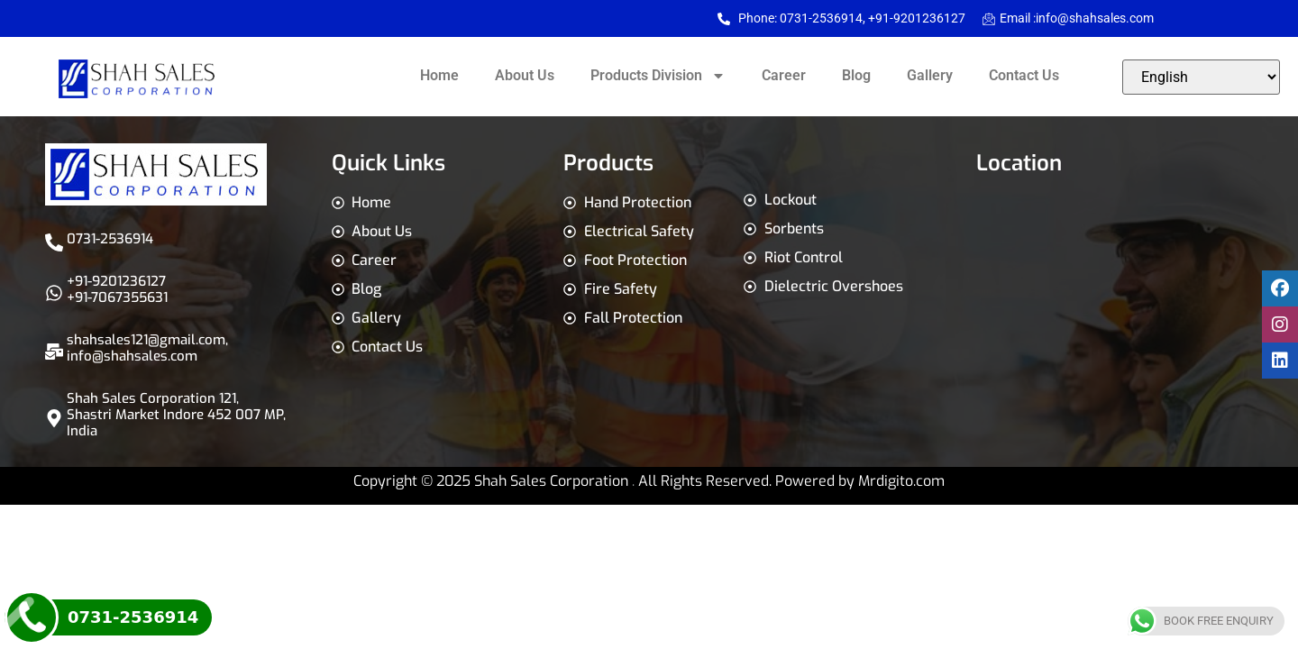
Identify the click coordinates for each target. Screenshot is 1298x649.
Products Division (658, 75)
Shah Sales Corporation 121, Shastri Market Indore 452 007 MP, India (176, 414)
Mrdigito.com (901, 480)
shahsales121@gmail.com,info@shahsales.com (147, 348)
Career (784, 75)
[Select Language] (1201, 77)
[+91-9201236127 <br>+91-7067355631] (54, 293)
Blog (856, 75)
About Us (524, 75)
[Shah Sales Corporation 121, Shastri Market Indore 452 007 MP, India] (54, 418)
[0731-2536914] (54, 242)
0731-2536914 (110, 239)
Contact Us (1024, 75)
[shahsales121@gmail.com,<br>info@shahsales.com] (54, 352)
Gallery (930, 75)
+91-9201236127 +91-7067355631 (117, 289)
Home (439, 75)
